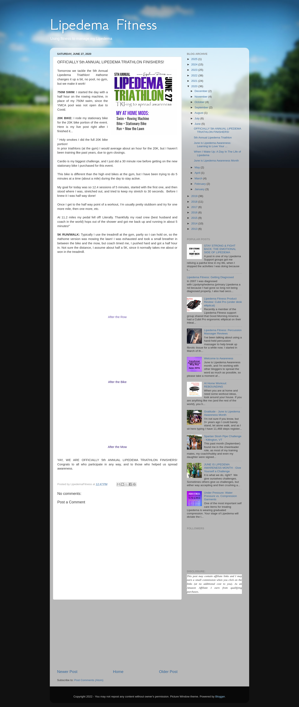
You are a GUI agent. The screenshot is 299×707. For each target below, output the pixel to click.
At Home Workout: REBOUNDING (215, 385)
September (202, 107)
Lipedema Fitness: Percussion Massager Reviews (222, 332)
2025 (194, 59)
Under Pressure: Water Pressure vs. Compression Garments (220, 496)
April (198, 172)
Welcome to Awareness (218, 358)
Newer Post (67, 671)
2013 (194, 228)
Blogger (220, 696)
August (199, 112)
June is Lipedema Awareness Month (216, 160)
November (201, 96)
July (197, 118)
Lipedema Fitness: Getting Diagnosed (210, 277)
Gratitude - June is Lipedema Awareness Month (222, 413)
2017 (194, 207)
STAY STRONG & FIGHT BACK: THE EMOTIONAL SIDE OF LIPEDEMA (220, 249)
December (201, 91)
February (201, 183)
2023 (194, 69)
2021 (194, 80)
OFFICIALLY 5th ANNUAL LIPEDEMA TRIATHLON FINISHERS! (217, 130)
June (198, 123)
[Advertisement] (117, 634)
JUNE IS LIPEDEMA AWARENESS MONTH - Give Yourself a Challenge (222, 468)
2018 (194, 201)
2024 (194, 64)
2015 (194, 217)
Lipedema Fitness (103, 24)
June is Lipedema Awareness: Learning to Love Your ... (212, 144)
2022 (194, 75)
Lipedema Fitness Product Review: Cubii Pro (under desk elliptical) (223, 302)
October (200, 102)
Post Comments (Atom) (88, 680)
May (198, 167)
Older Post (168, 671)
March (199, 178)
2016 (194, 212)
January (200, 189)
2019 (194, 196)
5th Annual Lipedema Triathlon (213, 137)
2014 (194, 223)
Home (118, 671)
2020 (194, 86)
